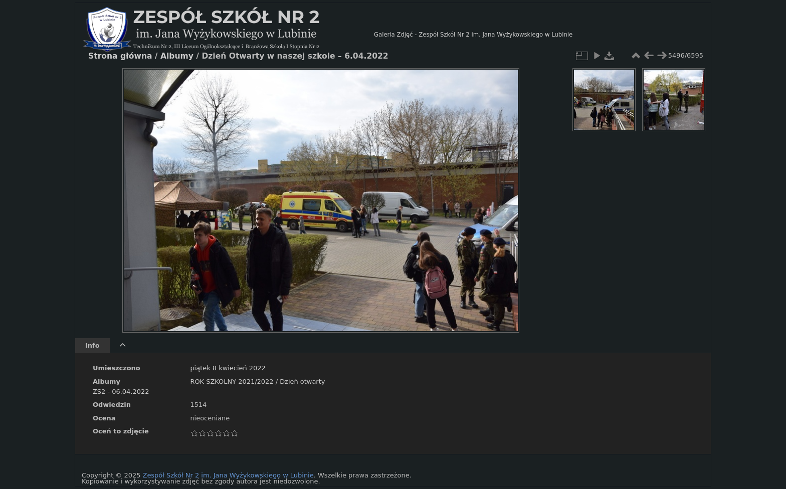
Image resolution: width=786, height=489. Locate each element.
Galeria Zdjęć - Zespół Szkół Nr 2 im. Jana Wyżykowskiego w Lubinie (473, 34)
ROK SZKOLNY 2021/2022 (231, 381)
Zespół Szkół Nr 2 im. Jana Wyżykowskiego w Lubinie (228, 475)
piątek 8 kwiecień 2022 (227, 368)
